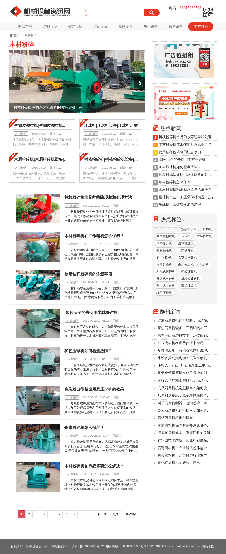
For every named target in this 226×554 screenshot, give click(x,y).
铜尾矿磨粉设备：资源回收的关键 (184, 433)
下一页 (101, 514)
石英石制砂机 (187, 257)
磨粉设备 (50, 26)
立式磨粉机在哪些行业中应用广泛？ (186, 343)
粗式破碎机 (189, 271)
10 (89, 514)
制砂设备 (126, 26)
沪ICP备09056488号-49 (87, 546)
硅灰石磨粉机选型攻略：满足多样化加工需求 (187, 320)
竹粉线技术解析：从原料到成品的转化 (187, 440)
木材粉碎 (201, 26)
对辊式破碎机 (165, 271)
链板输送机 (164, 250)
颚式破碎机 (189, 286)
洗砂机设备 (189, 229)
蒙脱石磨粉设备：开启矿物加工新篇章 (187, 328)
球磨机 (204, 264)
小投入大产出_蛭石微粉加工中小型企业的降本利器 (187, 365)
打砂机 (207, 229)
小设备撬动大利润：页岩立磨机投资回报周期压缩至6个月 (187, 358)
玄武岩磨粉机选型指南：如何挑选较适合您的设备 (187, 388)
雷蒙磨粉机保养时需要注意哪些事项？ (187, 425)
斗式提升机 (186, 250)
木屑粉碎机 (204, 236)
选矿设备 (100, 26)
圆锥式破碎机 (165, 278)
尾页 (115, 514)
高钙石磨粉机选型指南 (175, 418)
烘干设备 (151, 26)
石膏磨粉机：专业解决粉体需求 (182, 448)
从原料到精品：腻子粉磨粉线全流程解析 (187, 395)
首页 (14, 35)
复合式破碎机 (165, 286)
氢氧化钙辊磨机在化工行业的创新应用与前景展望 (187, 373)
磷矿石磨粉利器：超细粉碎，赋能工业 (187, 403)
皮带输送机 (186, 243)
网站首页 (25, 26)
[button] (14, 83)
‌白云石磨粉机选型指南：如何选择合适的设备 (187, 410)
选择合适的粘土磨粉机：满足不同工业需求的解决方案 (187, 380)
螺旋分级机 (186, 264)
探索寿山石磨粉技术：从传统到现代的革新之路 (187, 335)
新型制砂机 (164, 257)
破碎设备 (75, 26)
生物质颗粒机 (165, 236)
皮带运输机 (164, 264)
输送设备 (176, 26)
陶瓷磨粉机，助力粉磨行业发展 (182, 455)
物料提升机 (164, 243)
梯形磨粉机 (164, 293)
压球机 (185, 236)
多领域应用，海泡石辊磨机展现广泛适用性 (187, 350)
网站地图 (208, 546)
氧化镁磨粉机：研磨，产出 (179, 463)
